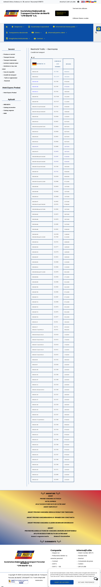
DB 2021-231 (35, 439)
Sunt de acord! (62, 583)
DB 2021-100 (35, 369)
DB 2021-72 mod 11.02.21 (38, 349)
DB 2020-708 (35, 292)
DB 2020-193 (35, 171)
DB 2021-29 (35, 322)
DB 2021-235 (35, 454)
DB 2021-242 (35, 464)
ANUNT (50, 496)
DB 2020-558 (35, 247)
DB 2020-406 (35, 191)
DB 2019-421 (35, 141)
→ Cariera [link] (80, 564)
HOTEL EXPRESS (50, 501)
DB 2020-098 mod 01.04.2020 (38, 156)
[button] (98, 28)
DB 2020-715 (35, 296)
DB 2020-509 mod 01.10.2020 (38, 237)
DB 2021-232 (35, 444)
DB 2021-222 (35, 474)
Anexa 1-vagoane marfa (40, 536)
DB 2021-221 (35, 434)
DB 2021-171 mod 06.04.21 (38, 419)
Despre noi (16, 27)
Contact (11, 38)
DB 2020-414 (35, 196)
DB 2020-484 (35, 224)
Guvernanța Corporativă (36, 27)
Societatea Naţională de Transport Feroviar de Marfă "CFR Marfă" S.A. (35, 13)
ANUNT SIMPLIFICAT (50, 507)
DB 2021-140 (35, 404)
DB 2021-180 (35, 424)
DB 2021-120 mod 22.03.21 (38, 389)
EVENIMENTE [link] (50, 541)
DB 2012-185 (35, 71)
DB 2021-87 (35, 364)
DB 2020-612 (35, 267)
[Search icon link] (96, 33)
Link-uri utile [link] (71, 2)
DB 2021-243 (35, 469)
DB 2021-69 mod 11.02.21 (38, 334)
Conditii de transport (38, 52)
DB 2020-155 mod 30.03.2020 (38, 166)
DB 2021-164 (35, 414)
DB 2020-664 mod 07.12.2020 (38, 272)
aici (96, 577)
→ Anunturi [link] (80, 558)
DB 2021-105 (35, 374)
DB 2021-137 (35, 399)
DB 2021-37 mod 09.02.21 (38, 329)
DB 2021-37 (35, 327)
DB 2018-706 (35, 101)
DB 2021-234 (35, 449)
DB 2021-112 (35, 384)
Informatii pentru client (54, 33)
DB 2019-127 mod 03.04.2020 (38, 106)
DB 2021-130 (35, 394)
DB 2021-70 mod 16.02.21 (38, 339)
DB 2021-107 (35, 379)
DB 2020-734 (35, 317)
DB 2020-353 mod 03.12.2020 (38, 181)
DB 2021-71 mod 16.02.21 (38, 344)
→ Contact (54, 561)
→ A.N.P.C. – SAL (56, 566)
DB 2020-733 (35, 312)
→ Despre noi (55, 553)
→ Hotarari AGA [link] (82, 556)
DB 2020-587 (35, 257)
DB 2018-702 (35, 96)
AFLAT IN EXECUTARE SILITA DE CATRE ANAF (50, 504)
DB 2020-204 (35, 176)
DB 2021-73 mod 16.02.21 (38, 354)
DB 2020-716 (35, 301)
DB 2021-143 (35, 409)
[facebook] (78, 2)
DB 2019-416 (35, 136)
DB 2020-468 (35, 219)
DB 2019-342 (35, 116)
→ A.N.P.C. (54, 564)
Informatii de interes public (61, 27)
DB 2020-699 (35, 282)
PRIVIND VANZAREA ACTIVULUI (50, 499)
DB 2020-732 (35, 307)
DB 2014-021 (35, 76)
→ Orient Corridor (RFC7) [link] (86, 553)
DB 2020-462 (35, 214)
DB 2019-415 (35, 131)
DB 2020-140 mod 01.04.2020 (38, 161)
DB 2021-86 (35, 359)
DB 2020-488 (35, 229)
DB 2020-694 (35, 277)
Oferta (35, 33)
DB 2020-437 (35, 201)
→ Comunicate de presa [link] (86, 561)
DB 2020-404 (35, 186)
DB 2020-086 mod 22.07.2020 (38, 209)
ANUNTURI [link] (50, 493)
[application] (22, 27)
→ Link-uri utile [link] (82, 566)
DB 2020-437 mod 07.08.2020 (38, 204)
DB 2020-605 (35, 262)
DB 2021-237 (35, 459)
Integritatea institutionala (79, 33)
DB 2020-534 (35, 242)
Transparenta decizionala (16, 33)
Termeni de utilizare (80, 8)
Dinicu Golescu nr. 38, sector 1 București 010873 (26, 2)
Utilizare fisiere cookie (81, 18)
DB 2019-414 (35, 121)
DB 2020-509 (35, 234)
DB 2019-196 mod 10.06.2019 (38, 111)
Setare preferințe (86, 583)
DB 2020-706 (35, 287)
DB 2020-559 (35, 252)
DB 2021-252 (35, 479)
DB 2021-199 (35, 429)
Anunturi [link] (63, 2)
